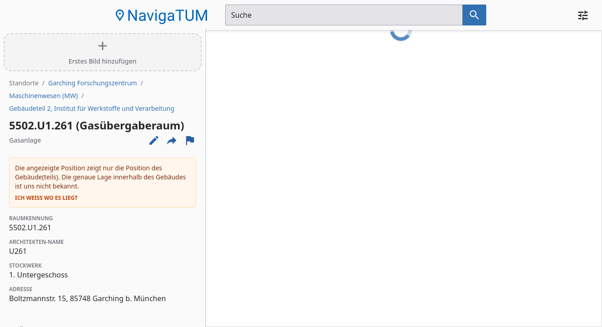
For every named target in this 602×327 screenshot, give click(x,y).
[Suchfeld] (344, 15)
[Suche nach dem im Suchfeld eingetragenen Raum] (474, 15)
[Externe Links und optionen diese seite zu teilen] (171, 140)
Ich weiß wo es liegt (46, 198)
